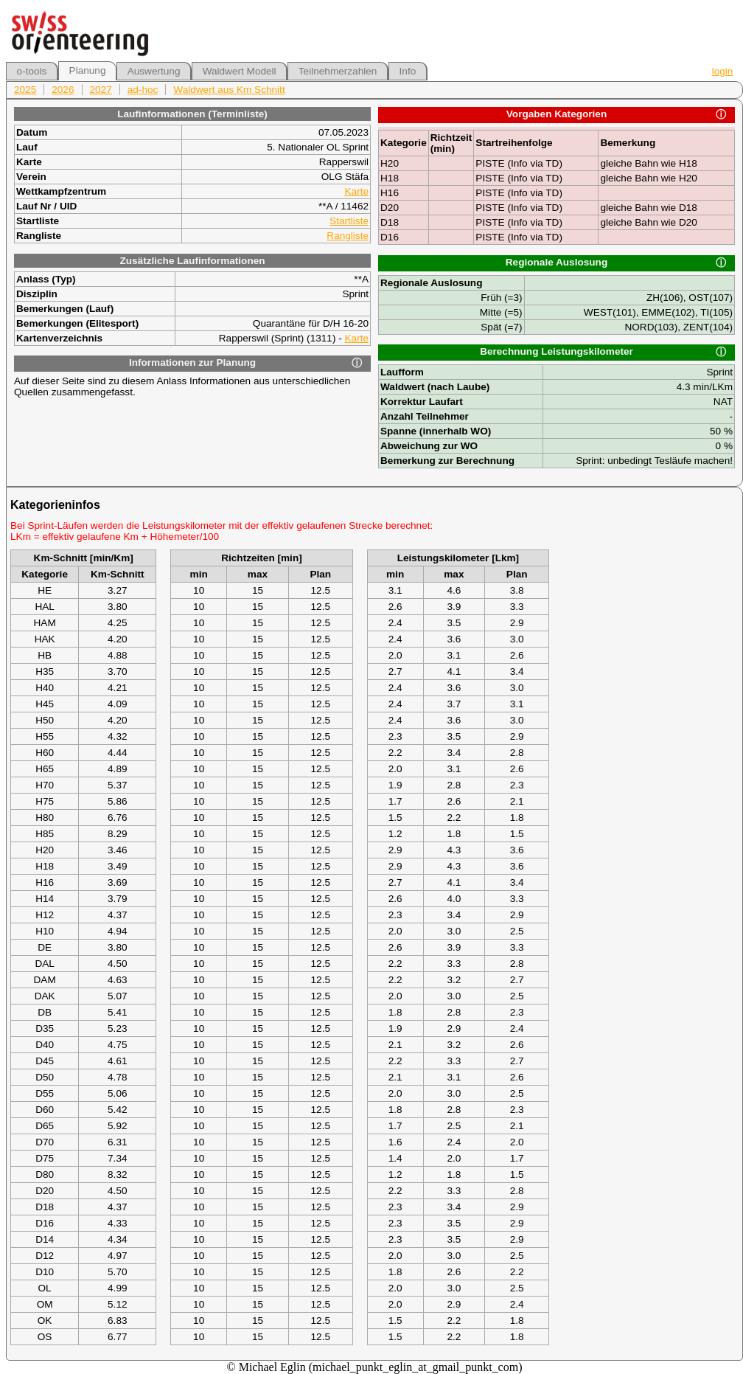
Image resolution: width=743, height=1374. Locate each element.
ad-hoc (143, 89)
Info (408, 71)
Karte (357, 191)
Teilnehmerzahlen (338, 71)
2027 (101, 89)
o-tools (32, 71)
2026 (63, 89)
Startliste (349, 220)
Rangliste (348, 235)
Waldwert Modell (239, 71)
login (722, 71)
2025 (25, 89)
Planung (87, 70)
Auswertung (154, 71)
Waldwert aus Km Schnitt (229, 89)
